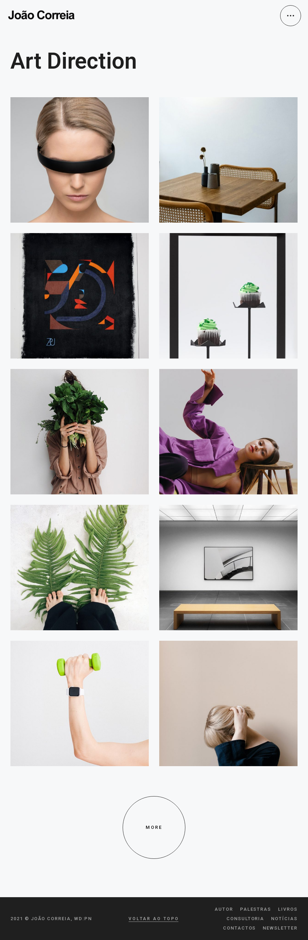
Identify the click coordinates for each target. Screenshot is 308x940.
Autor (224, 909)
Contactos (239, 928)
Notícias (284, 918)
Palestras (255, 909)
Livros (288, 909)
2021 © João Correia (40, 918)
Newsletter (280, 928)
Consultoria (245, 918)
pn (88, 918)
